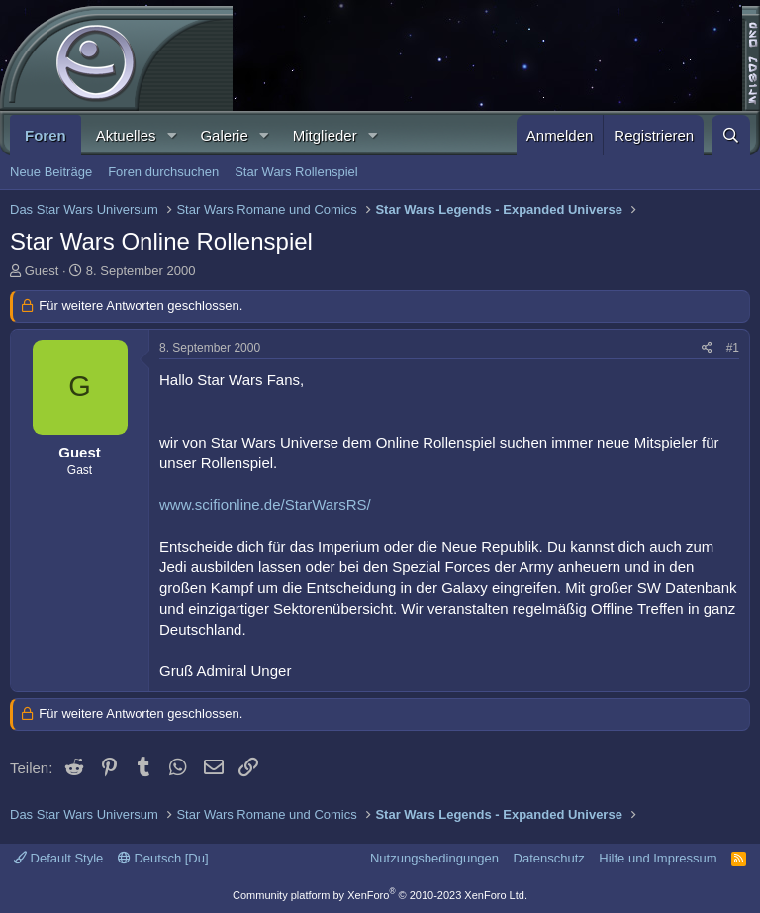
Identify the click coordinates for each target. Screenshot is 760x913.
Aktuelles (126, 135)
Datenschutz (549, 858)
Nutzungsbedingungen (434, 858)
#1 (732, 348)
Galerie (223, 135)
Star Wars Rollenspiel (296, 171)
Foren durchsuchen (163, 171)
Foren (45, 135)
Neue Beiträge (51, 171)
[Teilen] (707, 348)
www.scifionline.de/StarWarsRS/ (265, 504)
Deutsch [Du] (163, 858)
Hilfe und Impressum (657, 858)
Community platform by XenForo (380, 895)
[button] (171, 135)
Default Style (58, 858)
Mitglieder (325, 135)
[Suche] (731, 135)
